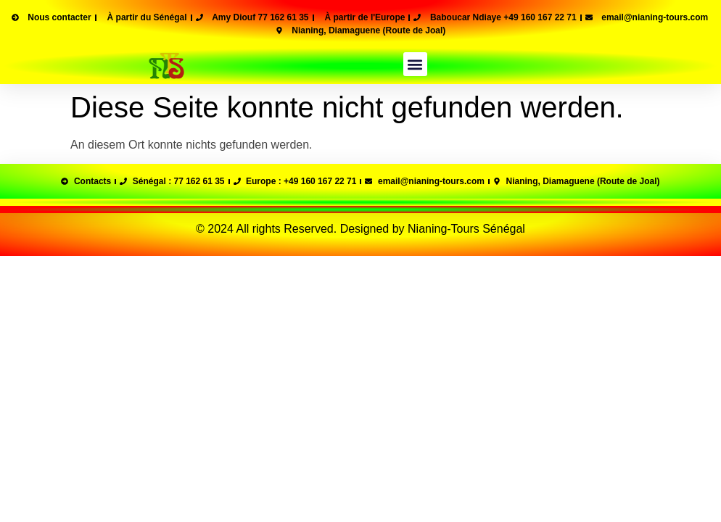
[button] (415, 64)
